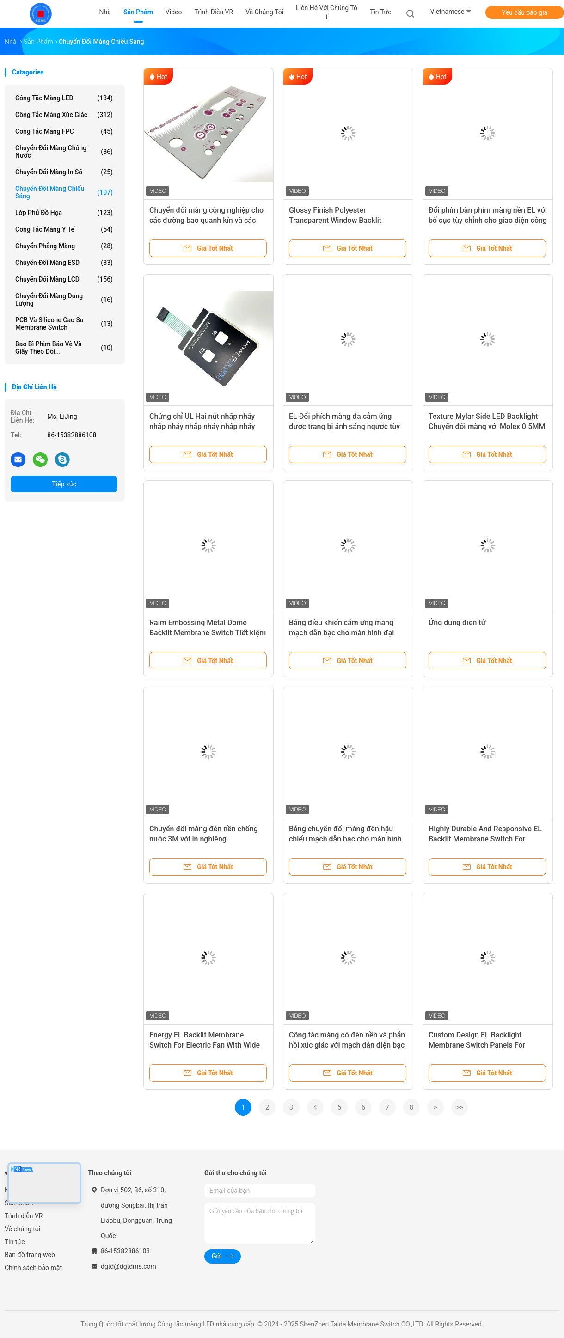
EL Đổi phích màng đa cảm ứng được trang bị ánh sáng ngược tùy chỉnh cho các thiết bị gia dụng (344, 426)
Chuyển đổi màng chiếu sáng (64, 192)
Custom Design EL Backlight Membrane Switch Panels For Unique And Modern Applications (483, 1045)
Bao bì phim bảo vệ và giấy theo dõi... (64, 347)
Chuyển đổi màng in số (64, 172)
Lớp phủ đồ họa (64, 212)
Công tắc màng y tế (64, 229)
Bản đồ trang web (30, 1254)
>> (459, 1107)
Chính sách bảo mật (33, 1267)
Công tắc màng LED (64, 98)
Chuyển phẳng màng (64, 246)
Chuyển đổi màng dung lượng (64, 299)
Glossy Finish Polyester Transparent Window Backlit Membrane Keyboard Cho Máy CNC (347, 220)
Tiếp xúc (64, 484)
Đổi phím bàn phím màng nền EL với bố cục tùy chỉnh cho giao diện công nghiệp (488, 220)
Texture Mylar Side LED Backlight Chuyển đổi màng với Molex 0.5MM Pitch (487, 426)
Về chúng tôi (22, 1229)
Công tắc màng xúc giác (64, 114)
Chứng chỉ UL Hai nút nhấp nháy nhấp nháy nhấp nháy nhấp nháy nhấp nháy (202, 426)
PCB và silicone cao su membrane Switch (64, 323)
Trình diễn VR (24, 1216)
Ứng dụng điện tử (457, 622)
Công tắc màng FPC (64, 131)
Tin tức (15, 1242)
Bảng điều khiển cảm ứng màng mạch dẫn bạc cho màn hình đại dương (341, 632)
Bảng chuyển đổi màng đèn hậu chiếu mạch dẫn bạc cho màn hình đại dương (345, 838)
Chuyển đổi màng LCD (64, 279)
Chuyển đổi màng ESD (64, 262)
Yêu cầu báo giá (525, 12)
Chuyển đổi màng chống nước (64, 151)
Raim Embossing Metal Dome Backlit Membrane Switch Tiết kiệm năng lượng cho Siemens (207, 632)
